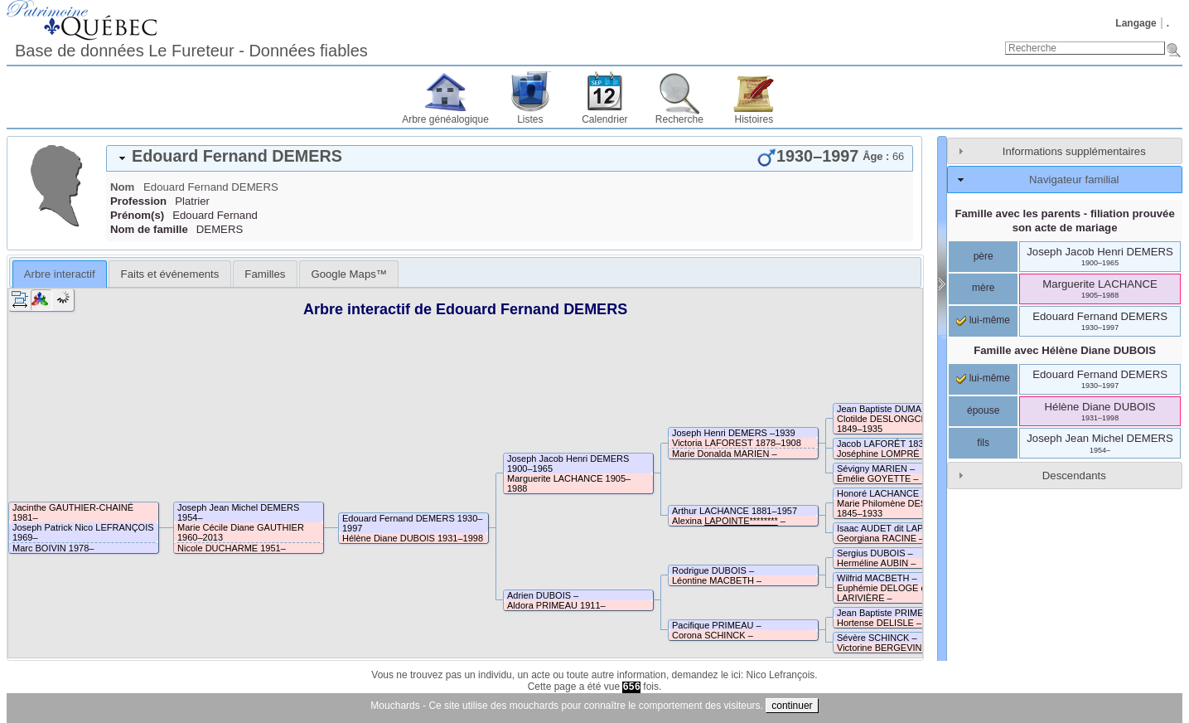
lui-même (983, 320)
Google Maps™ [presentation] (349, 274)
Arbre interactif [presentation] (59, 274)
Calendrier (604, 119)
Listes (530, 119)
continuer (791, 705)
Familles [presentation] (264, 274)
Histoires (754, 119)
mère (983, 288)
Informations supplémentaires (1074, 151)
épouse (983, 410)
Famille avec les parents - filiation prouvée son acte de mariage (1064, 220)
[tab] (509, 158)
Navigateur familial (1074, 179)
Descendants (1074, 475)
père (983, 256)
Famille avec (1065, 350)
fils (983, 443)
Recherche (679, 119)
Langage (1135, 23)
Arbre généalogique (445, 119)
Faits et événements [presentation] (170, 274)
